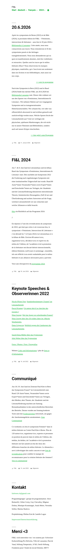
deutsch (21, 10)
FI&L (14, 7)
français (32, 10)
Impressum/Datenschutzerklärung (24, 519)
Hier (13, 211)
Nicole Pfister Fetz (19, 301)
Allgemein (37, 143)
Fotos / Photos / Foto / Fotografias (24, 344)
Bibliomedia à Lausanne (21, 45)
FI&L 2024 (21, 159)
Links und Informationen (27, 350)
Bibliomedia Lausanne (20, 95)
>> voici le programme (44, 82)
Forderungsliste (29, 414)
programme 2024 (38, 264)
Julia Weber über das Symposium (24, 338)
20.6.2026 (21, 27)
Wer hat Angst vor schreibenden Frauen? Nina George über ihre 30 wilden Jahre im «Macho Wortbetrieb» (32, 318)
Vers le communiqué (19, 461)
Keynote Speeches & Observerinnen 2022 (30, 291)
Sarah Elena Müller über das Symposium (27, 335)
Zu (42, 417)
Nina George (16, 315)
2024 (41, 10)
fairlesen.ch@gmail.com (21, 493)
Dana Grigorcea (18, 325)
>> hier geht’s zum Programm (42, 135)
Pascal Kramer (17, 308)
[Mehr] (48, 10)
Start (14, 10)
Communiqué (24, 378)
